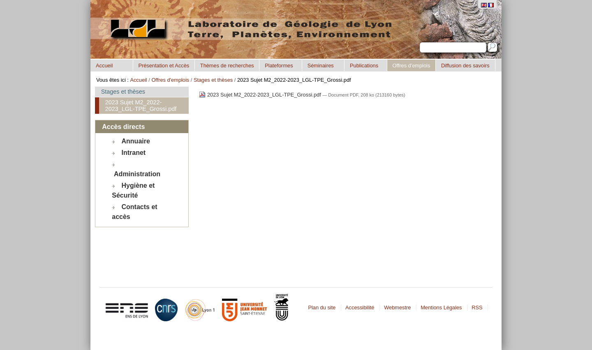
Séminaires (321, 65)
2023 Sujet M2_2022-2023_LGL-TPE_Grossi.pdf (260, 95)
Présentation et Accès (163, 65)
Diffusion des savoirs (465, 65)
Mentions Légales (441, 307)
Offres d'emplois (411, 65)
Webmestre (397, 307)
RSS (477, 307)
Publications (364, 65)
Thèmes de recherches (227, 65)
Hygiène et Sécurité (133, 190)
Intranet (134, 152)
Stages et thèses (213, 80)
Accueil (104, 65)
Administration (137, 173)
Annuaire (136, 141)
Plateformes (279, 65)
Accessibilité (359, 307)
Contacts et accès (134, 211)
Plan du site (321, 307)
